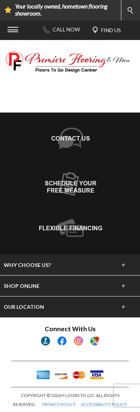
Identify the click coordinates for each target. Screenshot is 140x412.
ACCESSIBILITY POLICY (104, 404)
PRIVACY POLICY (59, 404)
